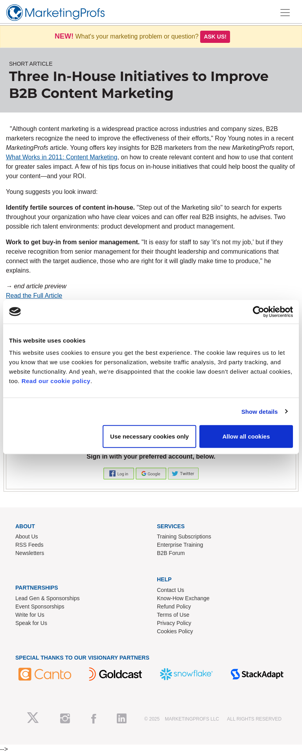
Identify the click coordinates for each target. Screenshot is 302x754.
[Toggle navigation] (285, 12)
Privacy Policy (174, 623)
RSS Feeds (29, 545)
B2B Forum (171, 553)
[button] (119, 473)
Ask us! (215, 36)
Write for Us (29, 615)
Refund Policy (174, 606)
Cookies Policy (175, 631)
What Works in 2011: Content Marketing (61, 157)
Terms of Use (173, 615)
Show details (259, 411)
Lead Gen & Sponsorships (47, 598)
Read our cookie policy (56, 381)
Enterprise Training (180, 545)
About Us (26, 536)
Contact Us (170, 590)
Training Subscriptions (184, 536)
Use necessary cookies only (149, 436)
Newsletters (29, 553)
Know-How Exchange (183, 598)
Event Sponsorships (39, 606)
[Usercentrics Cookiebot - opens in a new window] (258, 311)
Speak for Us (31, 623)
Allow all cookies (246, 436)
